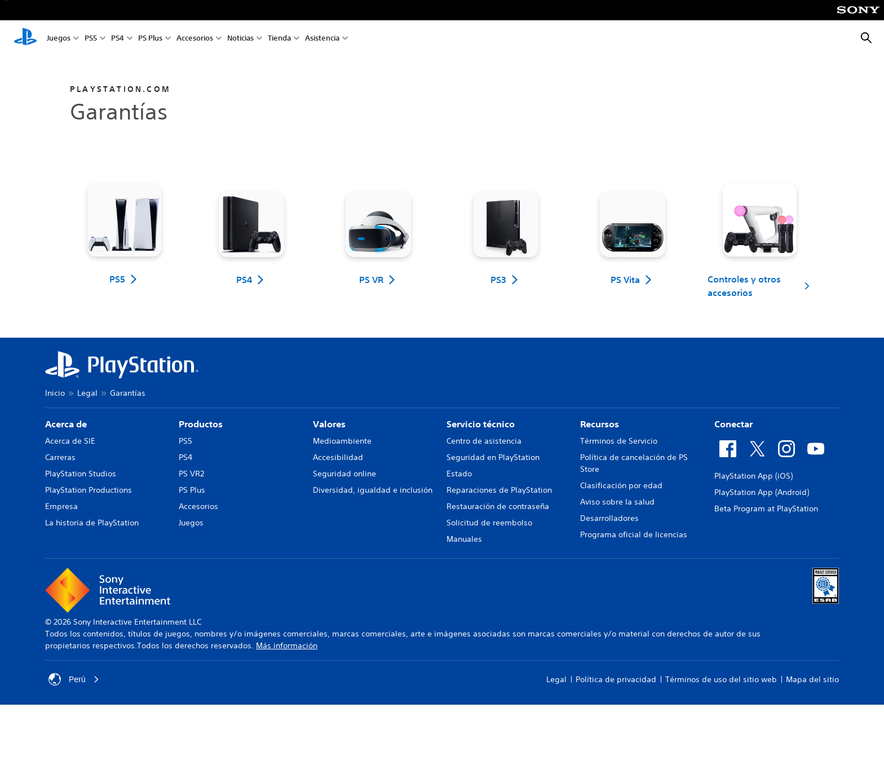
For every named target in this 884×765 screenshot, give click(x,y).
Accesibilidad (338, 457)
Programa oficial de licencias (633, 534)
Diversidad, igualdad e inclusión (372, 490)
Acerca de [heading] (66, 424)
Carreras (60, 457)
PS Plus (150, 38)
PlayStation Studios (80, 473)
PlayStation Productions (88, 490)
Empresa (61, 506)
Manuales (464, 539)
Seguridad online (344, 473)
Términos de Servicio (618, 441)
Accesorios (194, 38)
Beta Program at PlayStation (766, 508)
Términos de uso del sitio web (721, 679)
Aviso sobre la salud (617, 502)
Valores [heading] (329, 424)
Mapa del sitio (812, 679)
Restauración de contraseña (498, 506)
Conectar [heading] (733, 424)
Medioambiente (342, 441)
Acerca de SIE (70, 441)
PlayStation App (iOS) (753, 476)
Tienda (279, 38)
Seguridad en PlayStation (493, 457)
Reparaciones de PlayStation (499, 490)
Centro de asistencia (484, 441)
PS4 (117, 38)
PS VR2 (191, 473)
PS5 (91, 38)
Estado (459, 473)
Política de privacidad (616, 679)
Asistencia (322, 38)
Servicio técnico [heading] (481, 424)
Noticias (240, 38)
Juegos (58, 38)
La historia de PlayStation (92, 523)
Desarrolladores (609, 518)
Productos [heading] (201, 424)
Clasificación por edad (621, 485)
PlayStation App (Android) (761, 492)
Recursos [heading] (599, 424)
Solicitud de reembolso (489, 523)
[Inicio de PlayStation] (25, 38)
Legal (87, 393)
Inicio (55, 393)
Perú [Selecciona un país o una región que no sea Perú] (74, 679)
